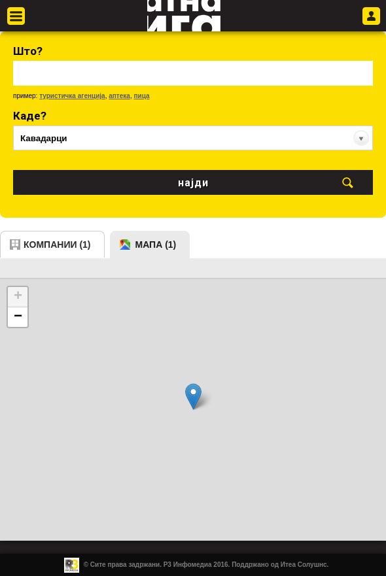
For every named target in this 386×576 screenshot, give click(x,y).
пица (141, 95)
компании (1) (57, 244)
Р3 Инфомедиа (188, 564)
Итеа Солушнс (304, 564)
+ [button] (18, 297)
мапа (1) (156, 244)
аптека (119, 95)
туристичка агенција (72, 95)
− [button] (18, 317)
